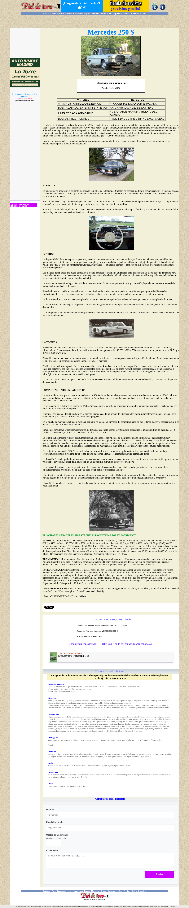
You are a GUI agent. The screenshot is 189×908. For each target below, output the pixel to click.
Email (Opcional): (54, 822)
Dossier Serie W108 (110, 88)
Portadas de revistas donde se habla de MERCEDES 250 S (102, 626)
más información (163, 906)
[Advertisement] (94, 21)
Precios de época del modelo (89, 636)
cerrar (173, 906)
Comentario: (52, 850)
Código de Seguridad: (57, 835)
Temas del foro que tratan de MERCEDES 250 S (97, 631)
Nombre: (50, 809)
